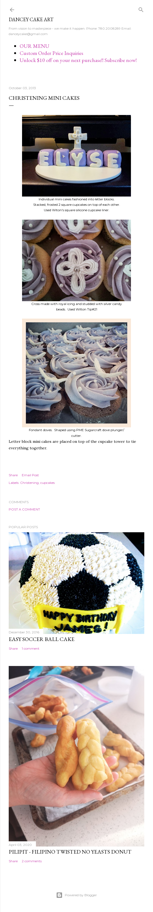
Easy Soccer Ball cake (41, 639)
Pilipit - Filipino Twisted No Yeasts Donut (70, 851)
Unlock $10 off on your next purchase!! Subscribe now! (78, 60)
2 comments (32, 861)
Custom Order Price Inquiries (51, 53)
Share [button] (13, 475)
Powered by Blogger (76, 895)
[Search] (141, 8)
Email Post (30, 475)
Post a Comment (24, 509)
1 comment (30, 648)
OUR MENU (34, 45)
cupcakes (47, 483)
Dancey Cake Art (31, 19)
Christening (29, 483)
